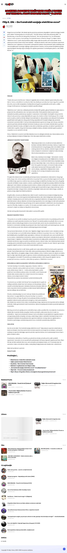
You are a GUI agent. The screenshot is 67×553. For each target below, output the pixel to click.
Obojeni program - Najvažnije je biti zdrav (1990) (21, 476)
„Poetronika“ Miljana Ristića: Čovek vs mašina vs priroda (19, 391)
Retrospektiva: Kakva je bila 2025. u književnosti (21, 530)
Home (4, 18)
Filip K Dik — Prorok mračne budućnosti (22, 370)
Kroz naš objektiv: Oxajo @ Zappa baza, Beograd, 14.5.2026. (24, 523)
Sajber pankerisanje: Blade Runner (21, 362)
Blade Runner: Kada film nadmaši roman (23, 360)
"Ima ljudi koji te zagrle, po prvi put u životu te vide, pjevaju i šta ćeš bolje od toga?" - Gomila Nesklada (36, 516)
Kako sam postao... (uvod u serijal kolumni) (20, 469)
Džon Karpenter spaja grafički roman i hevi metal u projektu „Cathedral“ (20, 449)
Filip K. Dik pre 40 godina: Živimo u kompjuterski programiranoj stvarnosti (33, 372)
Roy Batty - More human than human (22, 364)
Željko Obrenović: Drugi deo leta (51, 383)
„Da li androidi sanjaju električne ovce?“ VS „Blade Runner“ (28, 368)
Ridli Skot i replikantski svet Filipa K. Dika (23, 366)
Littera (9, 18)
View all (64, 379)
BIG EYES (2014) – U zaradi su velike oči (51, 448)
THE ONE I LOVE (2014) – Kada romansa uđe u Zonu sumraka (20, 456)
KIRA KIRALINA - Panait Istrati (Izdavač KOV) (19, 384)
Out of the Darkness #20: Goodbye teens (19, 489)
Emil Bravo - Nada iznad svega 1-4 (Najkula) (20, 496)
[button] (4, 45)
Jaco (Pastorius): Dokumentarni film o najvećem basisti (23, 510)
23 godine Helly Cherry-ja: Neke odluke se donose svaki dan (24, 503)
